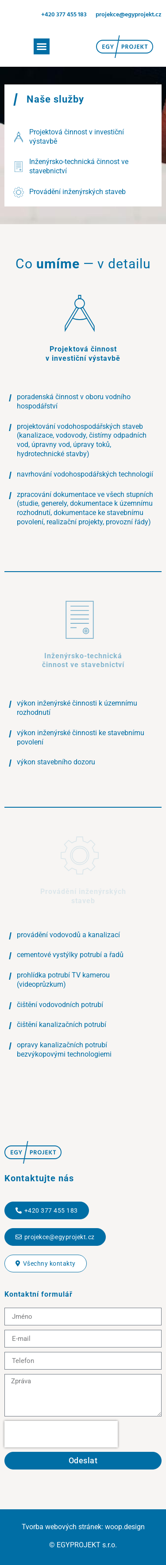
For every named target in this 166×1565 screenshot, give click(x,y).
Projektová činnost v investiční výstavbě (83, 354)
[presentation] (61, 1434)
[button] (42, 46)
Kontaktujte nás (39, 1178)
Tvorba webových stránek (61, 1527)
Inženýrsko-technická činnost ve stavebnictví (83, 660)
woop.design (125, 1527)
